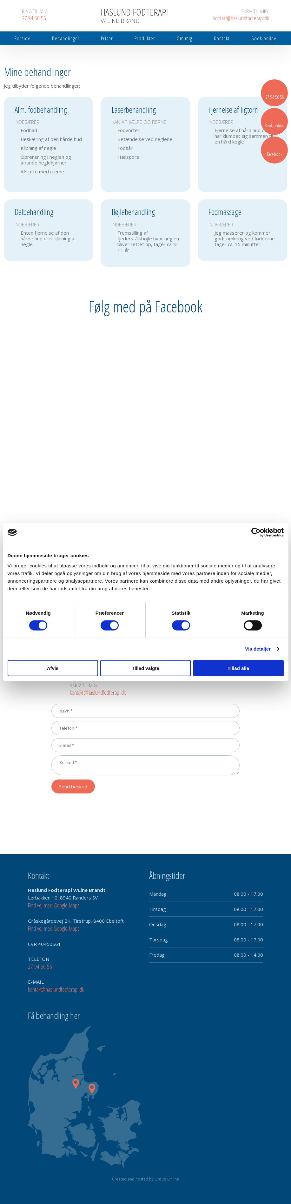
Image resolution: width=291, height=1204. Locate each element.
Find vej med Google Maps (54, 905)
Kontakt (222, 38)
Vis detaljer (258, 649)
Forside (22, 38)
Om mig (184, 38)
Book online (263, 38)
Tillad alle (238, 668)
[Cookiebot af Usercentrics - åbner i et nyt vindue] (256, 532)
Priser (107, 38)
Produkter (145, 38)
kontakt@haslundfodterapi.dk (98, 692)
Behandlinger (66, 38)
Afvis (53, 668)
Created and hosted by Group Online (145, 1179)
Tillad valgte (145, 668)
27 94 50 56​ (40, 966)
